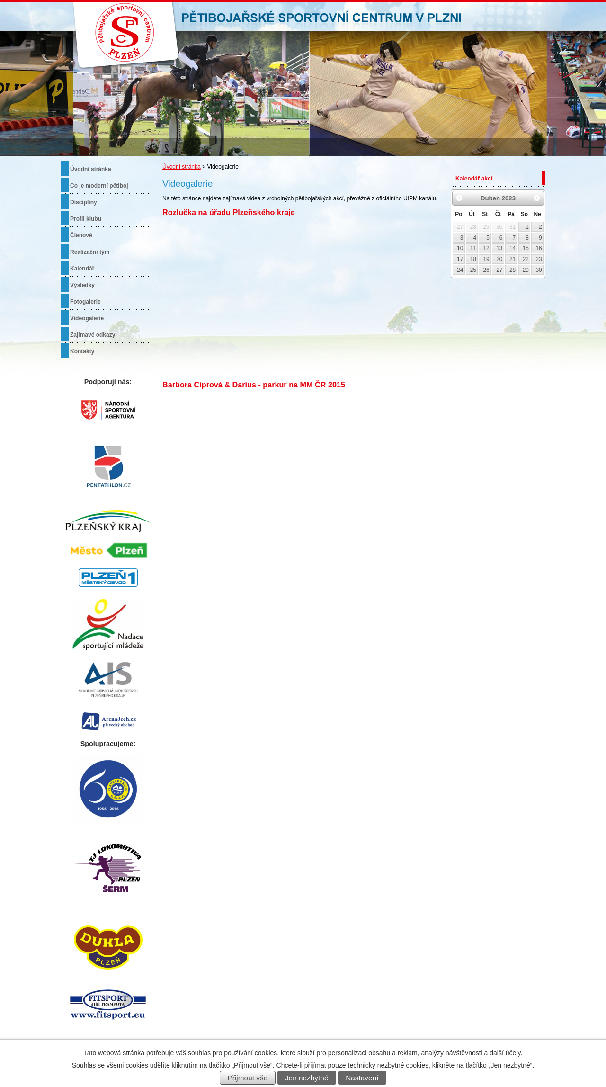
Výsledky (82, 285)
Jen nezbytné (307, 1078)
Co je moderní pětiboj (99, 185)
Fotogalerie (85, 301)
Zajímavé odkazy (92, 335)
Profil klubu (85, 219)
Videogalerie (87, 318)
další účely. (506, 1053)
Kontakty (82, 351)
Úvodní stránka (181, 166)
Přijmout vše (248, 1078)
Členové (81, 235)
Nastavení (362, 1078)
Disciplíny (83, 202)
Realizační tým (89, 252)
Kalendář (82, 268)
